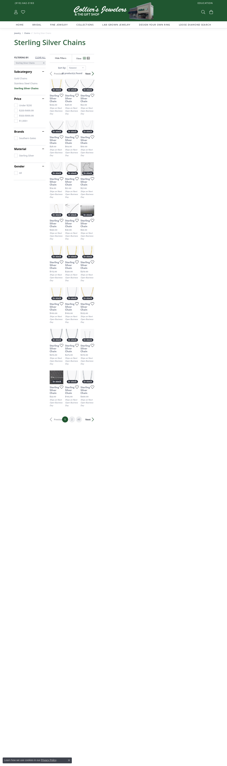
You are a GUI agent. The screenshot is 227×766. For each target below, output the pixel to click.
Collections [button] (85, 24)
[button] (205, 3)
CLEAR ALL (40, 58)
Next (206, 73)
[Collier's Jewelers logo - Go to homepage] (113, 11)
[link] (24, 3)
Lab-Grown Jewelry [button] (116, 24)
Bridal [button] (36, 24)
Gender (19, 166)
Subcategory (23, 71)
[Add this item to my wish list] (100, 135)
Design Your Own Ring (154, 24)
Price (17, 98)
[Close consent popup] (69, 760)
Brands (19, 131)
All (138, 645)
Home (20, 24)
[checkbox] (23, 105)
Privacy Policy (48, 760)
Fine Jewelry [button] (59, 24)
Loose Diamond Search (195, 24)
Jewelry (17, 33)
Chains (27, 33)
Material (20, 149)
